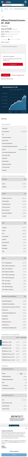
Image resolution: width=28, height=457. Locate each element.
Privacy (3, 446)
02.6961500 (14, 426)
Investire (6, 8)
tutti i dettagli (5, 42)
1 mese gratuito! (12, 64)
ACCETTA (14, 454)
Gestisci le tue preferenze (14, 451)
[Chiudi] (26, 428)
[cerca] (9, 5)
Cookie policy (4, 447)
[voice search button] (22, 5)
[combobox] (14, 5)
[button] (1, 343)
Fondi (11, 8)
